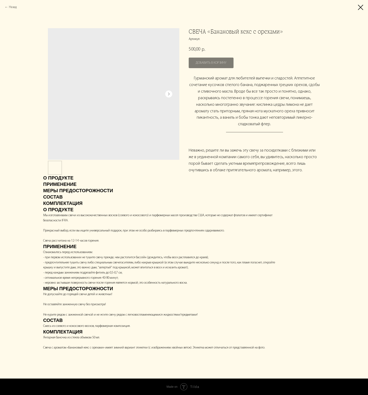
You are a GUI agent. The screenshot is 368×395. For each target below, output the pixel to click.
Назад (13, 7)
